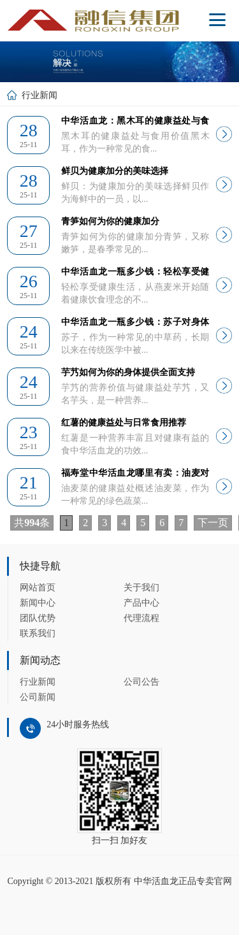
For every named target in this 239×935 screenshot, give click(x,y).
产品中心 (141, 603)
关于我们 (141, 587)
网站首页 (37, 587)
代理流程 (141, 618)
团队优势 (37, 618)
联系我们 (37, 633)
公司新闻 (37, 697)
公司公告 (141, 682)
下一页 (213, 522)
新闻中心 (37, 603)
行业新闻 (37, 682)
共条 (32, 522)
